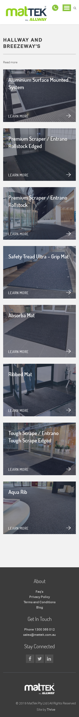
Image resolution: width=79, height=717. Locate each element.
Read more (10, 62)
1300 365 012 (45, 629)
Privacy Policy (39, 597)
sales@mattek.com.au (39, 635)
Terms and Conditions (40, 602)
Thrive (51, 709)
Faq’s (39, 591)
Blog (39, 607)
